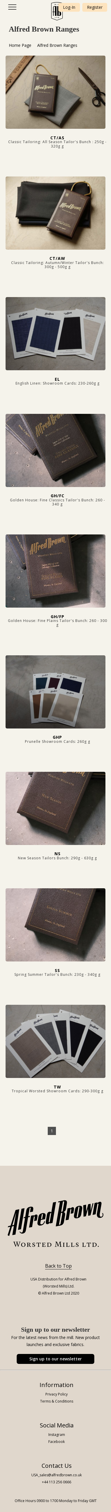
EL (57, 379)
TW (57, 1087)
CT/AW (57, 258)
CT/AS (57, 137)
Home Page (20, 45)
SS (57, 970)
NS (57, 853)
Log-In (69, 7)
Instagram (56, 1434)
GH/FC (57, 495)
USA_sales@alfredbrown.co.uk (56, 1474)
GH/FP (57, 616)
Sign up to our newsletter (55, 1359)
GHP (57, 737)
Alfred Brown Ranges (57, 45)
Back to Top (58, 1266)
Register (95, 7)
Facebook (56, 1441)
